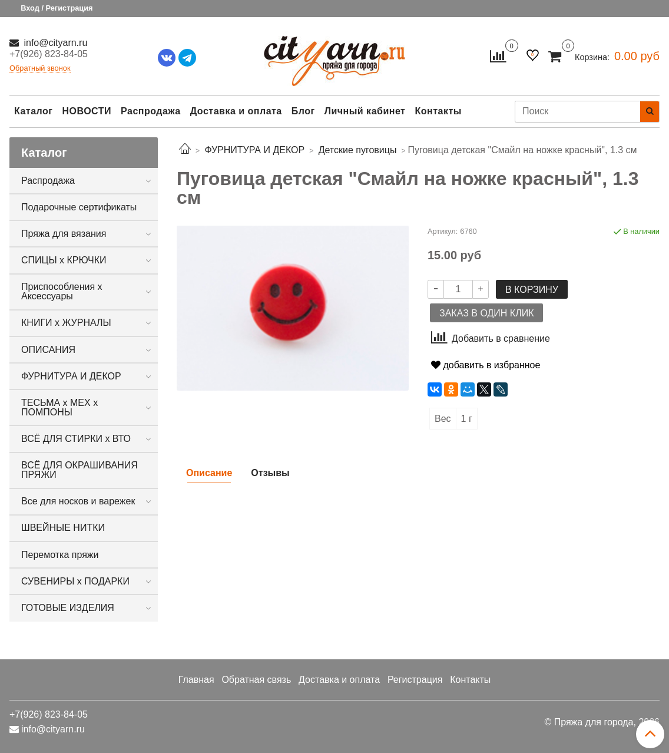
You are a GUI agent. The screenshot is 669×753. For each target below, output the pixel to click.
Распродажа (151, 111)
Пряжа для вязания (63, 234)
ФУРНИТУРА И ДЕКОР (71, 376)
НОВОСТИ (86, 111)
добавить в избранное (485, 365)
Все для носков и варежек (78, 501)
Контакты (438, 111)
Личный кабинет (365, 111)
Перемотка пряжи (59, 555)
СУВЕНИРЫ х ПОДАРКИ (75, 581)
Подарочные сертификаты (79, 207)
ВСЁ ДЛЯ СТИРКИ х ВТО (76, 439)
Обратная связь (256, 680)
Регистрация (415, 680)
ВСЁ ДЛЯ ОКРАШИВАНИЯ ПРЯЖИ (79, 470)
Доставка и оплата (236, 111)
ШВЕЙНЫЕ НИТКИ (63, 528)
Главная (196, 680)
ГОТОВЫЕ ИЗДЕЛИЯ (67, 608)
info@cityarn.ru (54, 43)
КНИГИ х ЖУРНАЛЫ (66, 323)
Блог (303, 111)
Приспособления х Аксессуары (61, 291)
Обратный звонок (40, 68)
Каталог (33, 111)
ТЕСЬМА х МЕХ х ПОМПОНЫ (59, 407)
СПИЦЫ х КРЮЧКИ (64, 260)
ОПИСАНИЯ (48, 350)
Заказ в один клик (486, 313)
